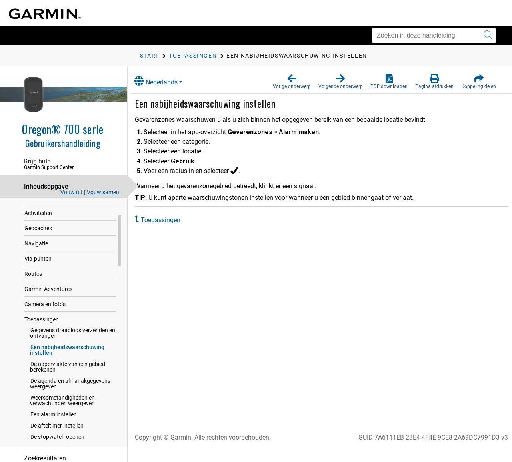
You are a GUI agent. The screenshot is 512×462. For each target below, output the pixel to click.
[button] (292, 82)
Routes (33, 300)
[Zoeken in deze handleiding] (434, 35)
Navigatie (36, 269)
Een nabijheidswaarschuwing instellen (67, 376)
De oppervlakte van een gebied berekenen (67, 393)
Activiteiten (38, 239)
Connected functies (48, 224)
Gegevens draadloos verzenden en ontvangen (72, 359)
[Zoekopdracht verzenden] (488, 35)
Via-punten (38, 284)
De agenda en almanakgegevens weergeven (70, 410)
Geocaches (38, 254)
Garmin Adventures (48, 315)
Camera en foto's (45, 330)
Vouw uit (71, 192)
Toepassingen (41, 345)
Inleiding (34, 208)
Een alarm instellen (53, 440)
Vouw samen (103, 192)
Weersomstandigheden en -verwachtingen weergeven (64, 426)
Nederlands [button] (163, 81)
